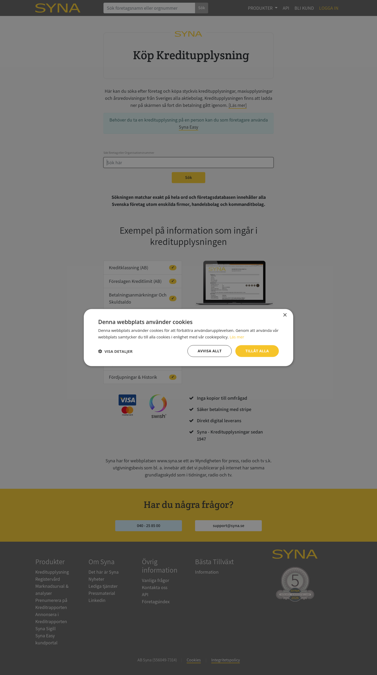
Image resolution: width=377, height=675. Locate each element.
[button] (115, 351)
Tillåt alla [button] (257, 350)
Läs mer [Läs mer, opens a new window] (237, 336)
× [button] (285, 315)
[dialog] (188, 337)
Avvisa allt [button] (209, 350)
